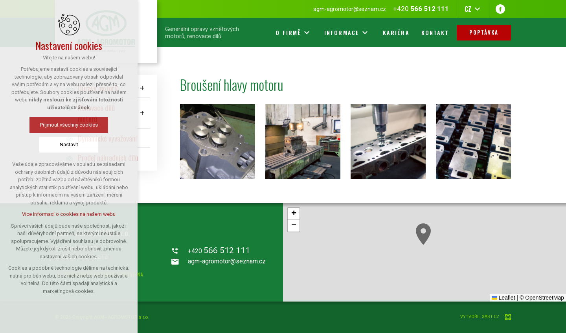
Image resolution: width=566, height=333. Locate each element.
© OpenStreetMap (542, 297)
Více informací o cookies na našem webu (69, 214)
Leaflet (503, 297)
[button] (423, 234)
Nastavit (69, 144)
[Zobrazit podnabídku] (142, 88)
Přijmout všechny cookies (69, 125)
